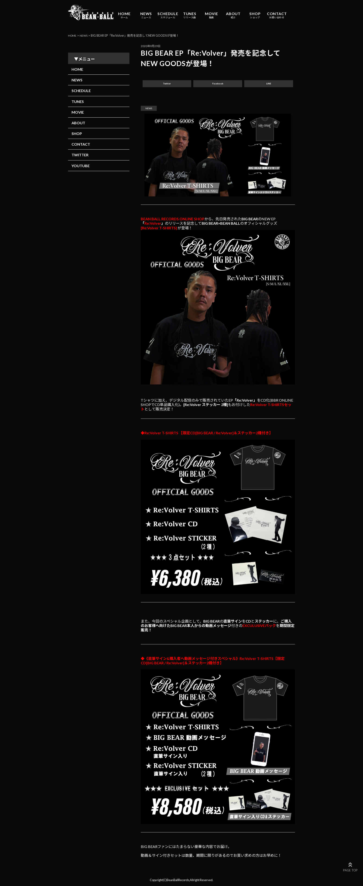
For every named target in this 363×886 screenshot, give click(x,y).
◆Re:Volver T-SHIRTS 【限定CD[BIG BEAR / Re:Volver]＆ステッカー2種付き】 (207, 435)
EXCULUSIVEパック (259, 627)
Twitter (167, 84)
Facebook (217, 84)
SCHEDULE (167, 15)
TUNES (189, 15)
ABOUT (233, 15)
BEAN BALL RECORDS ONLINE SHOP (172, 220)
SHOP (254, 15)
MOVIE (211, 15)
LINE (269, 84)
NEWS (146, 15)
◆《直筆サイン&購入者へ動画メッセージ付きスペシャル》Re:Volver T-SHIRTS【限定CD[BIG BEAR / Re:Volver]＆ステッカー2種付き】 (213, 662)
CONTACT (277, 15)
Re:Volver (152, 225)
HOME (124, 15)
